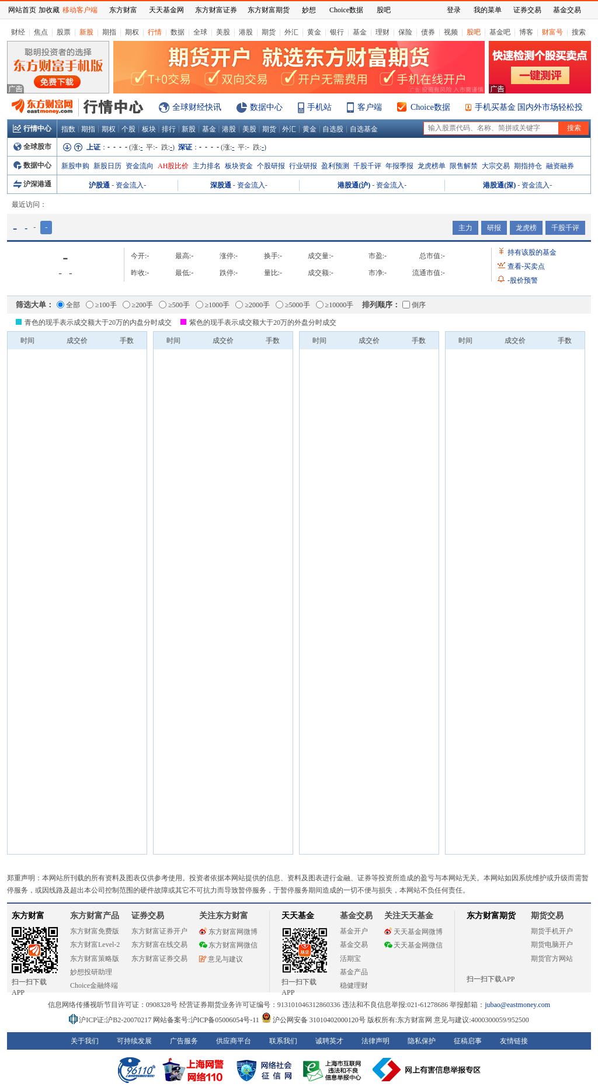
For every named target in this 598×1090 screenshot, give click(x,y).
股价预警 (522, 280)
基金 (360, 32)
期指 (109, 32)
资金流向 (140, 166)
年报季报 (399, 166)
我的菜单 (488, 10)
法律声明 (375, 1041)
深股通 (220, 185)
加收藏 (49, 10)
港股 (246, 32)
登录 (454, 10)
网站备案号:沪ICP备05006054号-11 (207, 1020)
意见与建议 (221, 959)
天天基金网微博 (413, 932)
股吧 (474, 32)
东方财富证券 (216, 10)
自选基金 (364, 129)
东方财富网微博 (228, 932)
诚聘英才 (329, 1041)
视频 (451, 32)
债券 (428, 32)
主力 (465, 228)
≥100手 (101, 305)
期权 (132, 32)
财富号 (552, 32)
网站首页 (22, 10)
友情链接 (514, 1041)
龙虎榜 (526, 228)
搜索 (579, 32)
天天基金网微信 (413, 945)
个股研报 (271, 166)
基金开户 (354, 931)
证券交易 (527, 10)
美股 (223, 32)
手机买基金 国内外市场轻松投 (529, 107)
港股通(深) (499, 185)
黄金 (314, 32)
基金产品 (354, 972)
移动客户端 (80, 10)
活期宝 (350, 958)
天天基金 (297, 915)
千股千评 (367, 166)
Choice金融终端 (94, 985)
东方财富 (28, 915)
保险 (405, 32)
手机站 (319, 107)
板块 (149, 129)
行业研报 (303, 166)
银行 (337, 32)
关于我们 (85, 1041)
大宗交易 (496, 166)
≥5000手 (293, 305)
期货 (269, 32)
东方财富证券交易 (159, 958)
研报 (494, 228)
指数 (68, 129)
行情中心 (32, 128)
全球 (200, 32)
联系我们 (283, 1041)
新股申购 (75, 166)
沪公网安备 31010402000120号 (313, 1020)
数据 (178, 32)
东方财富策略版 (94, 958)
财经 (18, 32)
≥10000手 (335, 305)
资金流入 (130, 185)
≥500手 (174, 305)
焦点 (41, 32)
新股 (86, 32)
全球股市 (32, 147)
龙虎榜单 (432, 166)
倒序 (414, 305)
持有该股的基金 (532, 252)
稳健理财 (354, 985)
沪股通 (99, 185)
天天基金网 (166, 10)
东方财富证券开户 (159, 931)
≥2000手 (252, 305)
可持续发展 (134, 1041)
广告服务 (184, 1041)
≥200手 (138, 305)
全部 (68, 305)
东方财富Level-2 (95, 944)
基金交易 (354, 944)
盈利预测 (335, 166)
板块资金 (239, 166)
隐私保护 (422, 1041)
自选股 (332, 129)
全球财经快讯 (196, 107)
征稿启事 (468, 1041)
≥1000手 (213, 305)
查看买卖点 (526, 266)
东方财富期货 (491, 915)
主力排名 (207, 166)
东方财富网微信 (228, 945)
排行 (169, 129)
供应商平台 (233, 1041)
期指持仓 (528, 166)
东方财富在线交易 (159, 944)
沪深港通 (32, 184)
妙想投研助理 (91, 972)
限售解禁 (464, 166)
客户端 (369, 107)
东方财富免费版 (94, 931)
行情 (155, 32)
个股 (128, 129)
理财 (383, 32)
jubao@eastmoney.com (517, 1005)
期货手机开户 (552, 931)
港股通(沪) (354, 185)
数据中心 (266, 107)
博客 (526, 32)
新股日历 (107, 166)
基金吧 (499, 32)
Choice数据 (430, 107)
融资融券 (560, 166)
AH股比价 (173, 166)
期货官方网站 (552, 958)
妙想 (309, 10)
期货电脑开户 (552, 944)
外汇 (291, 32)
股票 (64, 32)
